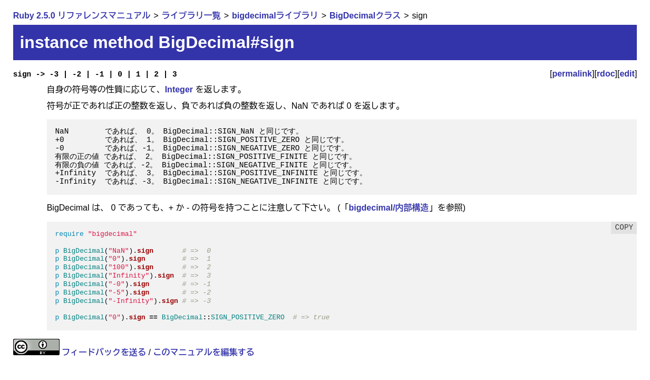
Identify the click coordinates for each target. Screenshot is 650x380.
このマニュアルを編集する (203, 352)
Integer (179, 89)
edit (626, 73)
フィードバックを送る (104, 352)
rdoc (606, 73)
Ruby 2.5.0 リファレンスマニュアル (81, 15)
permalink (572, 73)
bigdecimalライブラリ (275, 15)
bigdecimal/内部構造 (389, 207)
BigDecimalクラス (365, 15)
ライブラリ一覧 (191, 15)
